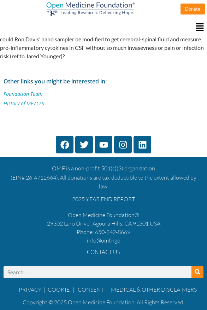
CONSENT (91, 289)
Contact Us (103, 252)
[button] (103, 27)
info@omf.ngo (103, 240)
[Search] (197, 272)
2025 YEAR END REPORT (103, 199)
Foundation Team (23, 93)
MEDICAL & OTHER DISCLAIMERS (154, 289)
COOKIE (59, 289)
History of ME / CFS (24, 103)
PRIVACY (30, 289)
